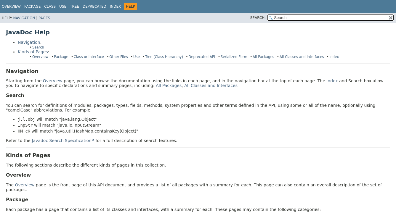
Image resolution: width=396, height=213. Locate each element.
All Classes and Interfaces (302, 57)
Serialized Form (234, 57)
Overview (11, 6)
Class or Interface (89, 57)
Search (38, 47)
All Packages (263, 57)
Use (136, 57)
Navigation (24, 18)
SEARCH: (258, 18)
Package (61, 57)
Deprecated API (201, 57)
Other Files (118, 57)
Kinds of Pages (33, 51)
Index (115, 6)
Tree (74, 6)
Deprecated (94, 6)
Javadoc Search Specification (62, 140)
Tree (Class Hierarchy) (164, 57)
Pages (44, 18)
